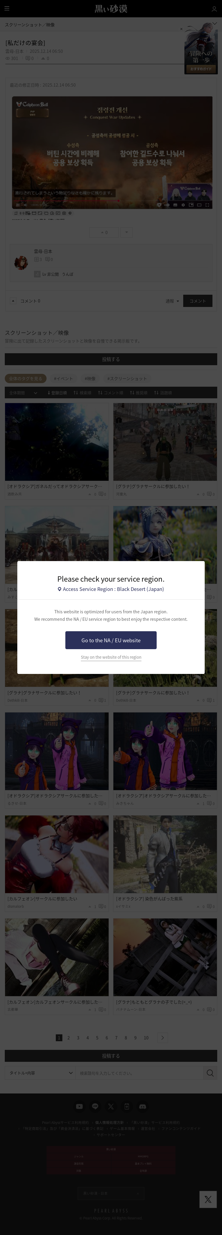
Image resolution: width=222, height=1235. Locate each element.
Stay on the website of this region (111, 657)
